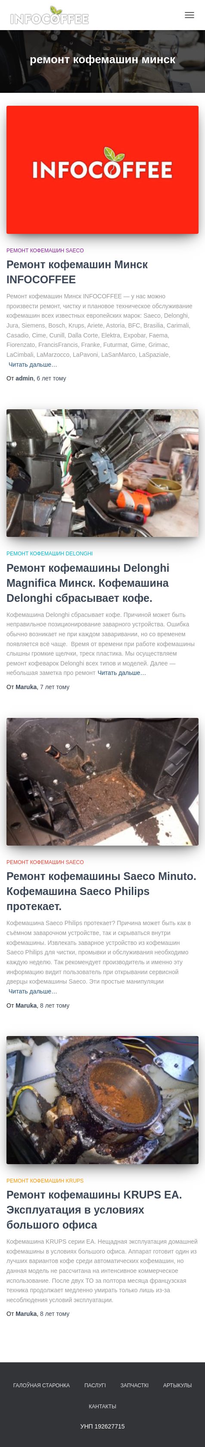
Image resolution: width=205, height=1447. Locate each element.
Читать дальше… (33, 364)
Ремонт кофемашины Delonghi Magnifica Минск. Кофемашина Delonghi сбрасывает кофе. (88, 583)
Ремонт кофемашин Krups (45, 1181)
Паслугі (95, 1386)
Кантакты (102, 1407)
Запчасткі (135, 1386)
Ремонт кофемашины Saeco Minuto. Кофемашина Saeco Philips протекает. (101, 891)
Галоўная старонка (41, 1386)
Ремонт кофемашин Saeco (45, 251)
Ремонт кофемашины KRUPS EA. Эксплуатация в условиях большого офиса (94, 1210)
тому (51, 378)
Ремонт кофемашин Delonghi (49, 554)
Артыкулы (177, 1386)
